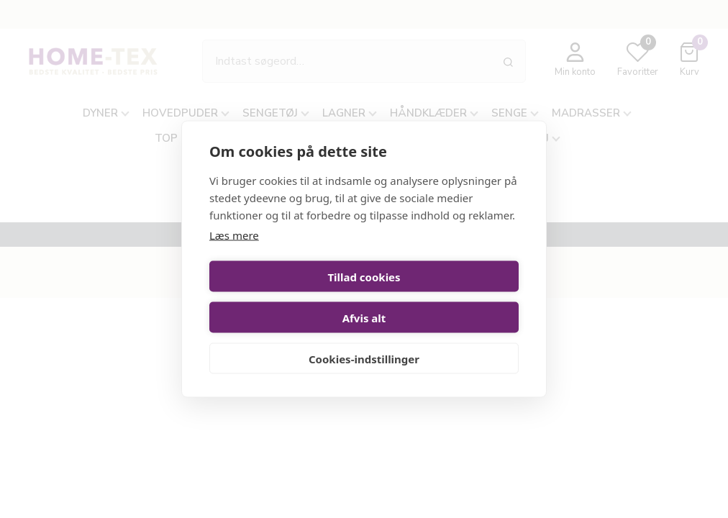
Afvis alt (444, 297)
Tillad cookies (283, 297)
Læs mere (234, 255)
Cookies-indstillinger (364, 338)
